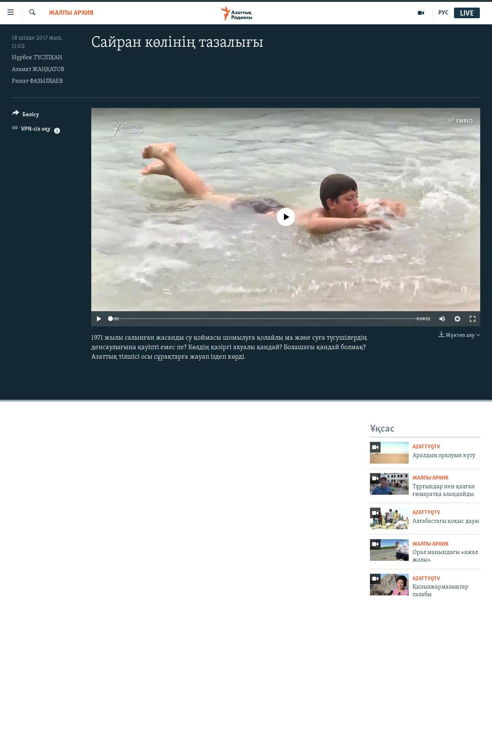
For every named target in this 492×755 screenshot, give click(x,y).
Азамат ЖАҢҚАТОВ (38, 69)
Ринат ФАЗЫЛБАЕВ (37, 81)
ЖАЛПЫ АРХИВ (71, 13)
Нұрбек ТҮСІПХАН (37, 58)
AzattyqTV (426, 447)
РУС (443, 13)
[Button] (25, 115)
